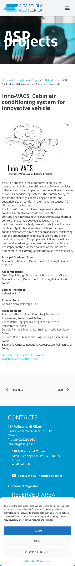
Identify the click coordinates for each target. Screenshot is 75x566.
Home (5, 80)
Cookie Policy (28, 561)
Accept (37, 530)
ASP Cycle (33, 80)
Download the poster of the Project (23, 355)
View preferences (37, 552)
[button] (67, 8)
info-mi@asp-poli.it (21, 444)
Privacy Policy (44, 561)
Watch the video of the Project (20, 359)
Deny (37, 541)
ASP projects (18, 80)
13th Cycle (48, 80)
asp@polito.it (21, 464)
